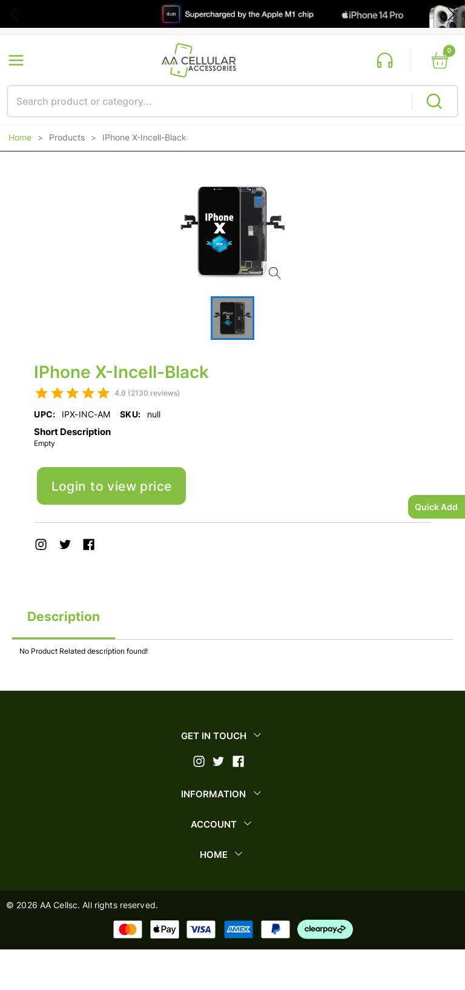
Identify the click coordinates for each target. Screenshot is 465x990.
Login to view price (111, 486)
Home (19, 137)
